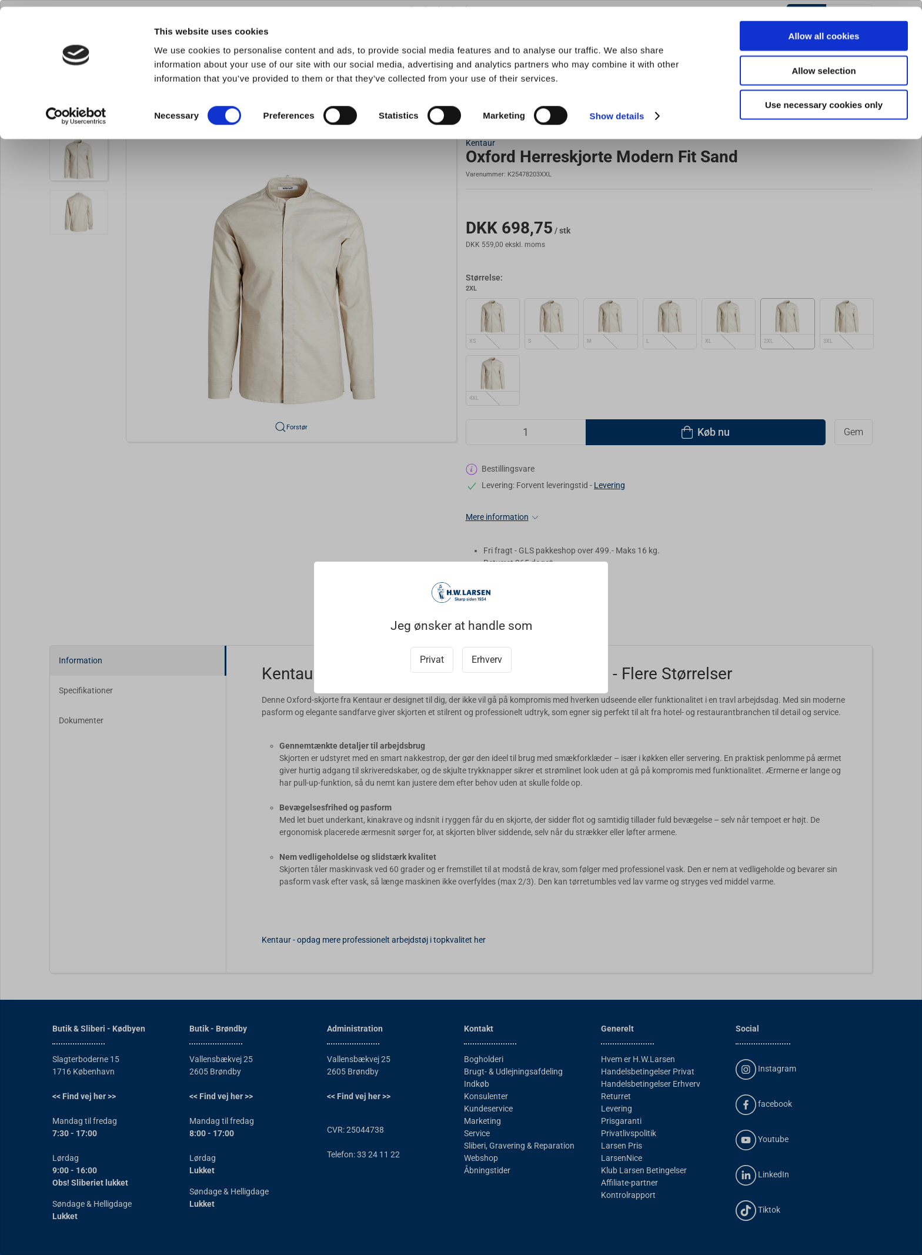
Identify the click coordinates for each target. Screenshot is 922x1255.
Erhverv (487, 659)
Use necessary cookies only (824, 98)
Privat (432, 659)
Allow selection (823, 64)
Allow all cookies (824, 29)
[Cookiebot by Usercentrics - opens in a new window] (76, 109)
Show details (617, 109)
